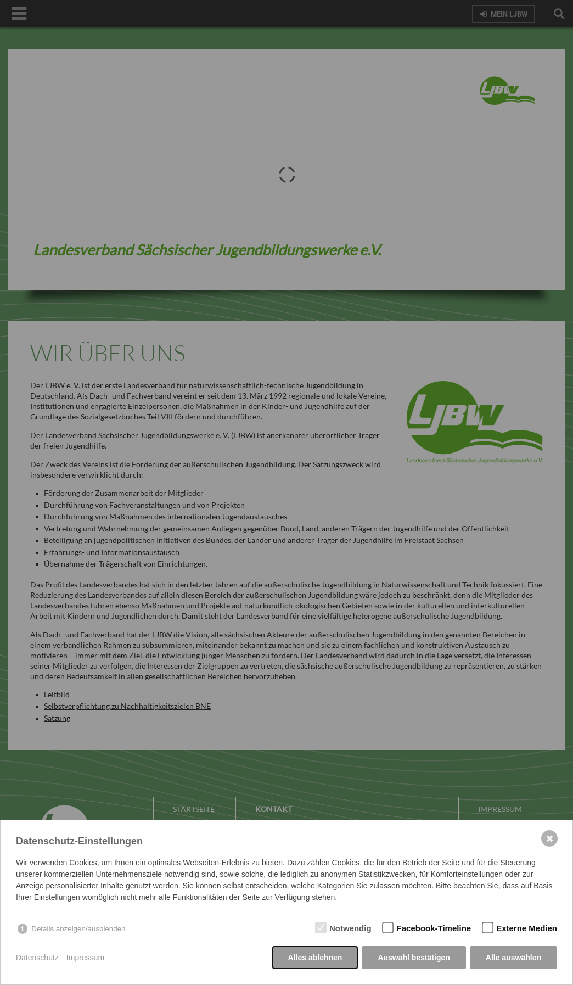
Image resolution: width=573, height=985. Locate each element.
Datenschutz (37, 957)
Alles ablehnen (315, 957)
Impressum (85, 957)
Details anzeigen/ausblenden (78, 929)
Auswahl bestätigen (414, 957)
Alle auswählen (513, 957)
